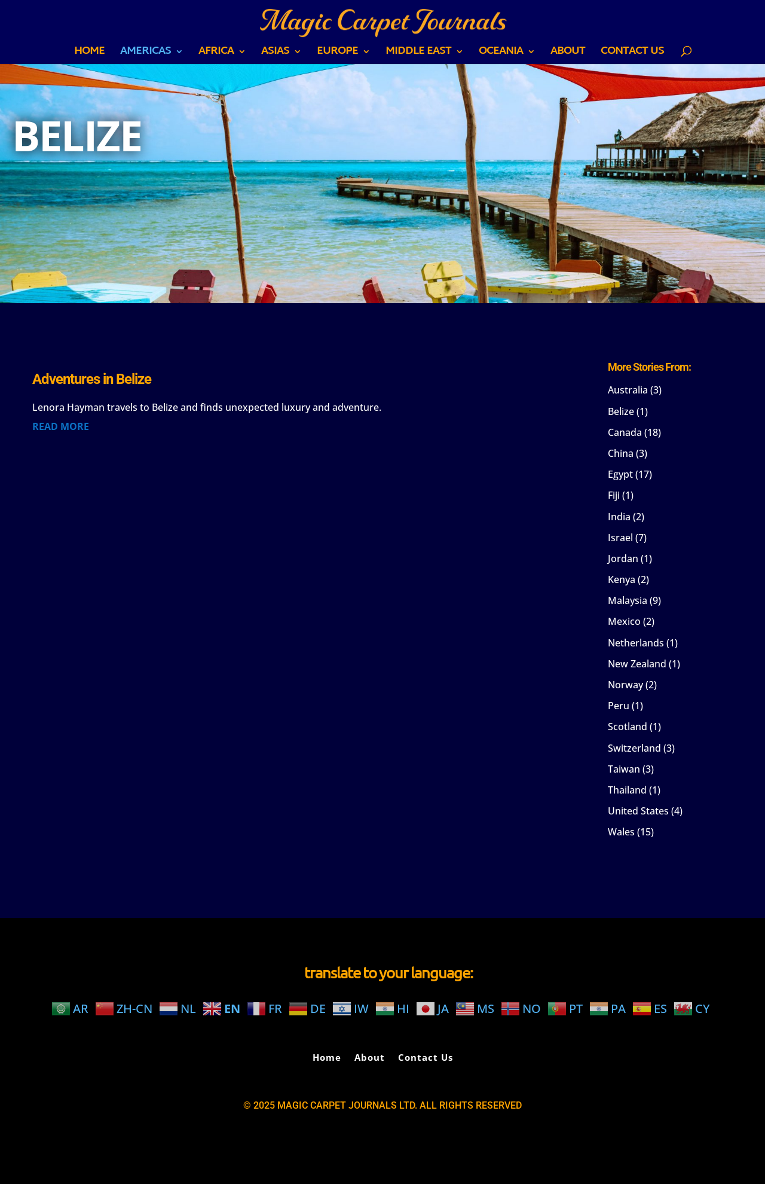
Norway (625, 684)
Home (89, 54)
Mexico (624, 621)
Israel (620, 537)
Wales (621, 831)
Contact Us (632, 54)
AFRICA (216, 54)
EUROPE (337, 54)
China (621, 453)
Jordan (623, 558)
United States (638, 810)
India (619, 516)
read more (60, 426)
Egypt (620, 474)
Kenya (621, 579)
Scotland (627, 726)
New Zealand (637, 663)
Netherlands (636, 642)
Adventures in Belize (91, 379)
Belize (621, 411)
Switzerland (634, 748)
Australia (628, 389)
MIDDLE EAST (418, 54)
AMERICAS (145, 54)
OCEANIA (501, 54)
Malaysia (627, 600)
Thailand (627, 790)
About (567, 54)
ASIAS (275, 54)
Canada (625, 432)
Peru (618, 705)
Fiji (614, 495)
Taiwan (624, 769)
